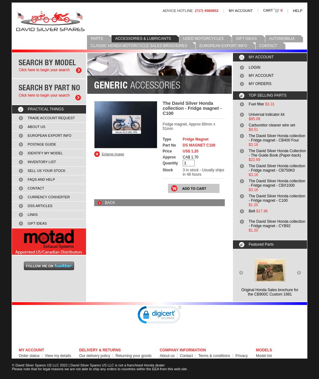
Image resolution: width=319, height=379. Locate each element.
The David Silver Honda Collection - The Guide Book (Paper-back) (277, 153)
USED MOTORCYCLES (203, 38)
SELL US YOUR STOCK (47, 171)
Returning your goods (134, 356)
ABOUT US (36, 127)
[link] (159, 316)
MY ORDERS (260, 84)
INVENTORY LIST (42, 162)
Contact (186, 356)
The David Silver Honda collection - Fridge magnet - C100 (277, 198)
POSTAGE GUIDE (42, 144)
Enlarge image (113, 154)
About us (167, 356)
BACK (110, 202)
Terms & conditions (214, 356)
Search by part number (49, 91)
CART (273, 10)
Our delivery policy (94, 356)
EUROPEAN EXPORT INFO (223, 46)
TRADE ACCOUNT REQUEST (51, 118)
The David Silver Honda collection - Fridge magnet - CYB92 (277, 223)
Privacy (241, 356)
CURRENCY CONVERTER (49, 197)
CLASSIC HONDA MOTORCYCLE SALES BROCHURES (139, 46)
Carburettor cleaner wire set (272, 125)
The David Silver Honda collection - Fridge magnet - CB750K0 (277, 168)
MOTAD (49, 241)
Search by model (49, 65)
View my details (58, 356)
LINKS (33, 214)
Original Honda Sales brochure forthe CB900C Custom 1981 (269, 292)
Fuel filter (256, 104)
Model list (264, 356)
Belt (252, 211)
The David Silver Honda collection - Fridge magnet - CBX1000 (277, 183)
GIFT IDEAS (246, 38)
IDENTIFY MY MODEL (45, 153)
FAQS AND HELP (41, 179)
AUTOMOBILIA (282, 38)
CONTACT (268, 46)
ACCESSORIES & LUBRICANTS (143, 38)
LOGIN (254, 67)
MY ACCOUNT (241, 11)
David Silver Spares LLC (50, 21)
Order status (29, 356)
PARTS (97, 38)
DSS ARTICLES (40, 206)
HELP (297, 11)
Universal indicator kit (266, 114)
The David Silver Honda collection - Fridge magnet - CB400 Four (277, 138)
